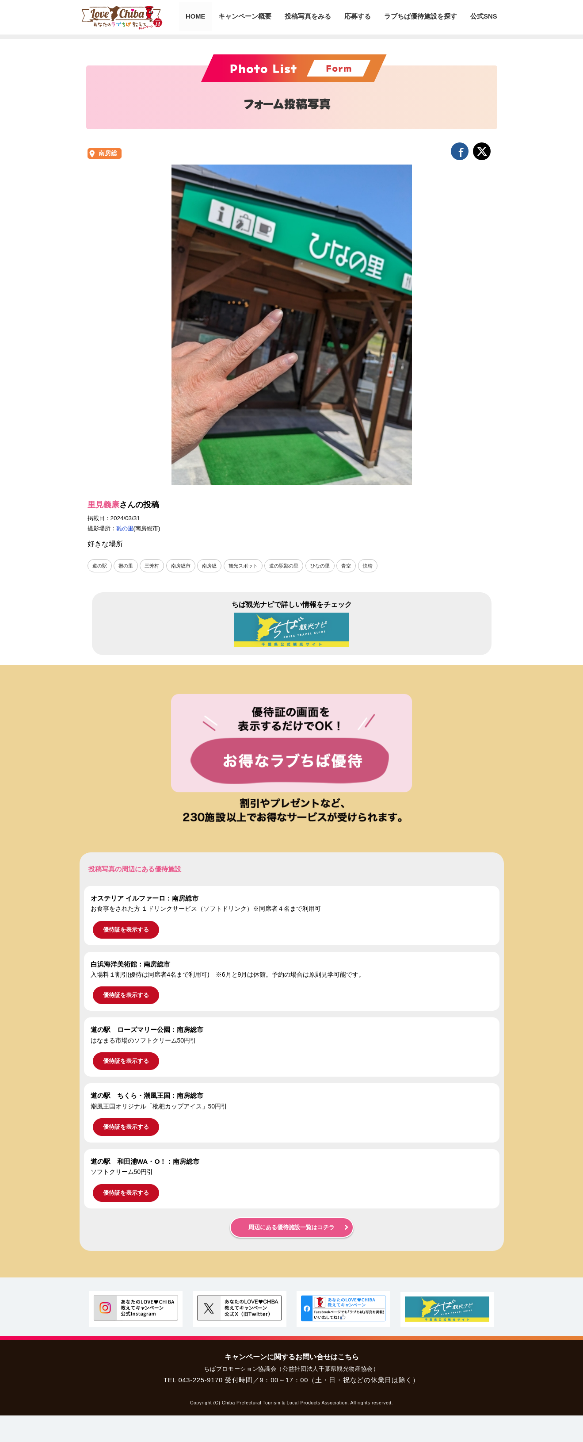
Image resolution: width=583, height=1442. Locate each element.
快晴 (383, 565)
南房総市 (185, 565)
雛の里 (124, 528)
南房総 (108, 153)
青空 (360, 565)
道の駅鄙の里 (295, 565)
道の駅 (100, 565)
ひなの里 (333, 565)
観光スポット (251, 565)
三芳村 (155, 565)
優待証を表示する (126, 929)
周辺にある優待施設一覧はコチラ (291, 1227)
